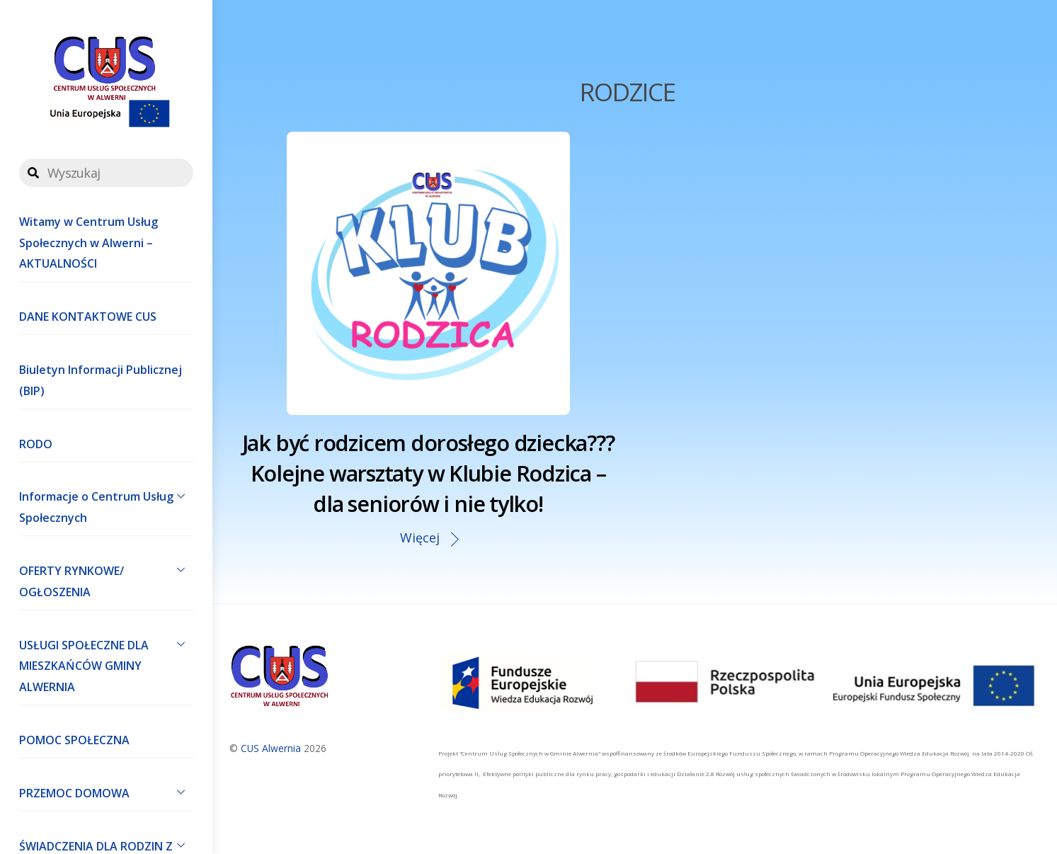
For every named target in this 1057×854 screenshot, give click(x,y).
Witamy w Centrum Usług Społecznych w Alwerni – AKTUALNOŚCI (88, 242)
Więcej (420, 537)
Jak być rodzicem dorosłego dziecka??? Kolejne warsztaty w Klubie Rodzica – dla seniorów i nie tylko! (428, 473)
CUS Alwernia (271, 748)
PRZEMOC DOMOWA (106, 791)
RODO (35, 444)
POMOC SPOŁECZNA (74, 740)
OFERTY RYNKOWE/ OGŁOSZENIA (106, 578)
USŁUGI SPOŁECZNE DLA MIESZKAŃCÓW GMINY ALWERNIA (106, 663)
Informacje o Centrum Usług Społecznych (106, 504)
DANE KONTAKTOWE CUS (87, 316)
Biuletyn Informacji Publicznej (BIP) (100, 380)
